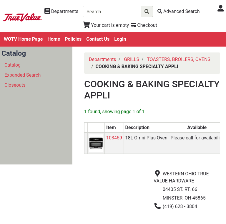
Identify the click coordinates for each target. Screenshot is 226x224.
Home (53, 39)
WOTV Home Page (23, 39)
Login (120, 39)
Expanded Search (22, 75)
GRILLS (131, 59)
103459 (114, 138)
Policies (73, 39)
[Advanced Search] (178, 11)
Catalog (12, 65)
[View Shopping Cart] (106, 25)
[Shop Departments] (61, 11)
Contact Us (97, 39)
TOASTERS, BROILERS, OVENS (178, 59)
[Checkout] (144, 25)
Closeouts (15, 85)
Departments (102, 59)
